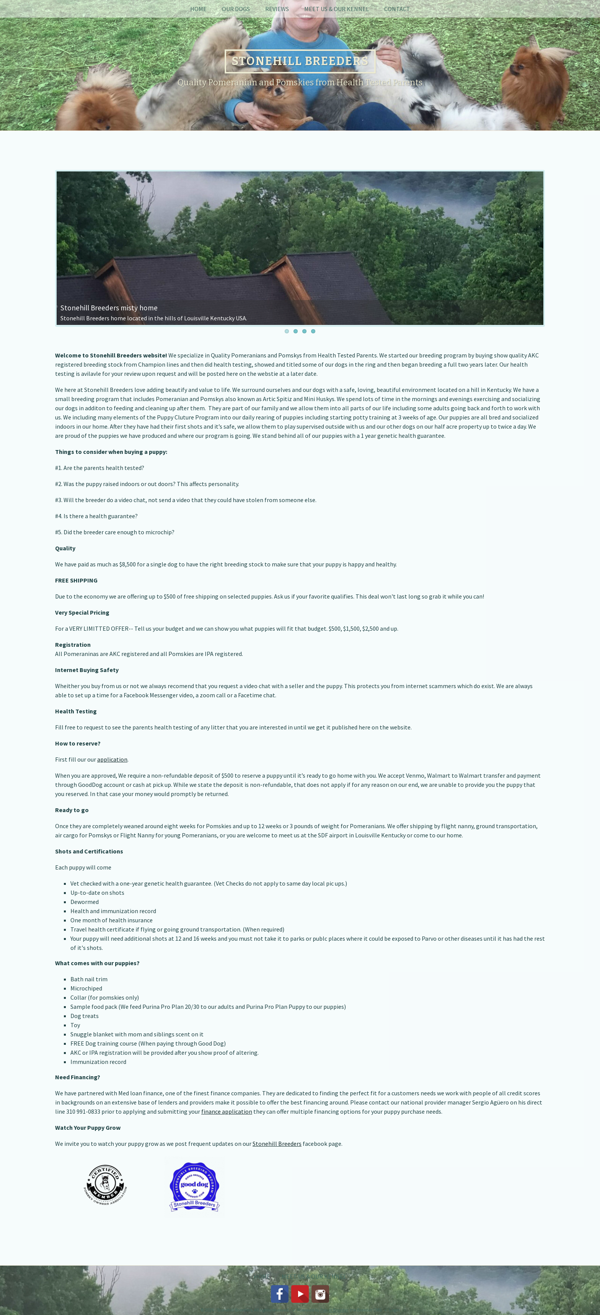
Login (394, 1310)
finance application (226, 1111)
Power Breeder (334, 1310)
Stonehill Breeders (277, 1143)
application (112, 759)
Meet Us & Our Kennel (336, 9)
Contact (397, 9)
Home (198, 9)
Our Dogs (236, 9)
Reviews (277, 9)
